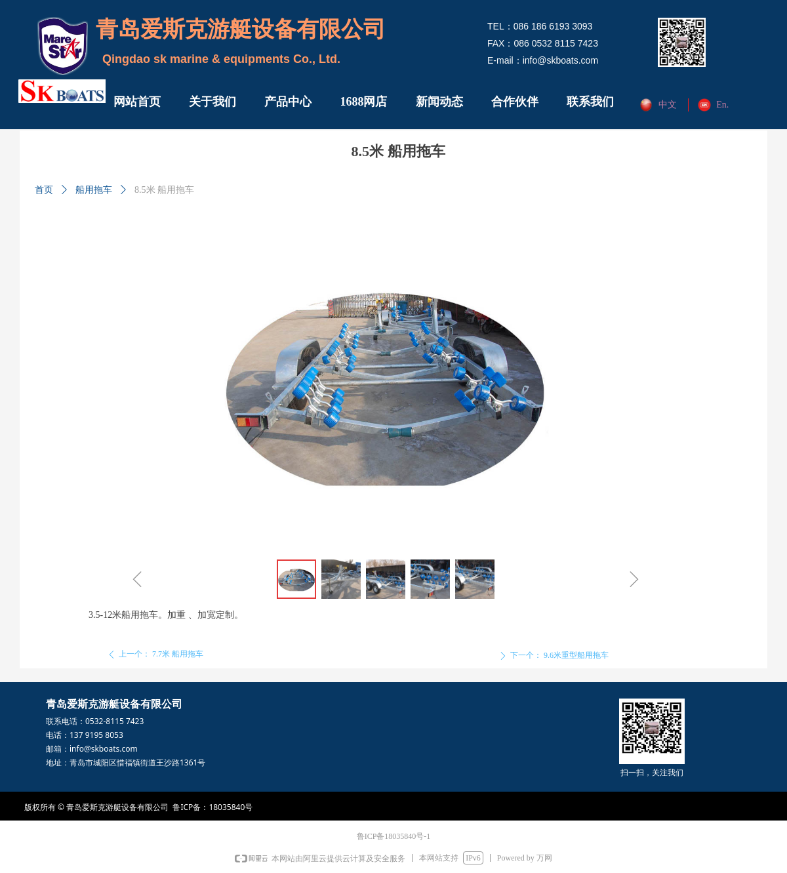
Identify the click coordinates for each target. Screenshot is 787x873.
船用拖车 (93, 190)
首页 (44, 190)
